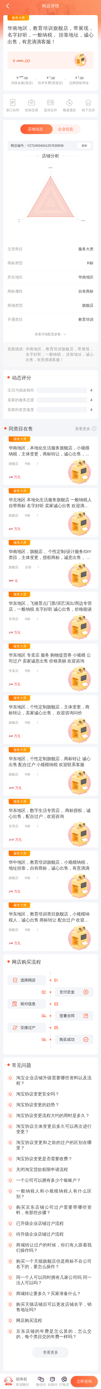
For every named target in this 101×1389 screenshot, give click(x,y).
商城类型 (15, 305)
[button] (84, 1381)
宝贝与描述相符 (20, 390)
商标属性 (15, 291)
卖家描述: (15, 349)
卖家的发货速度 (20, 410)
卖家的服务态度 (20, 400)
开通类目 (15, 319)
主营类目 (15, 249)
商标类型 (15, 263)
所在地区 (15, 277)
